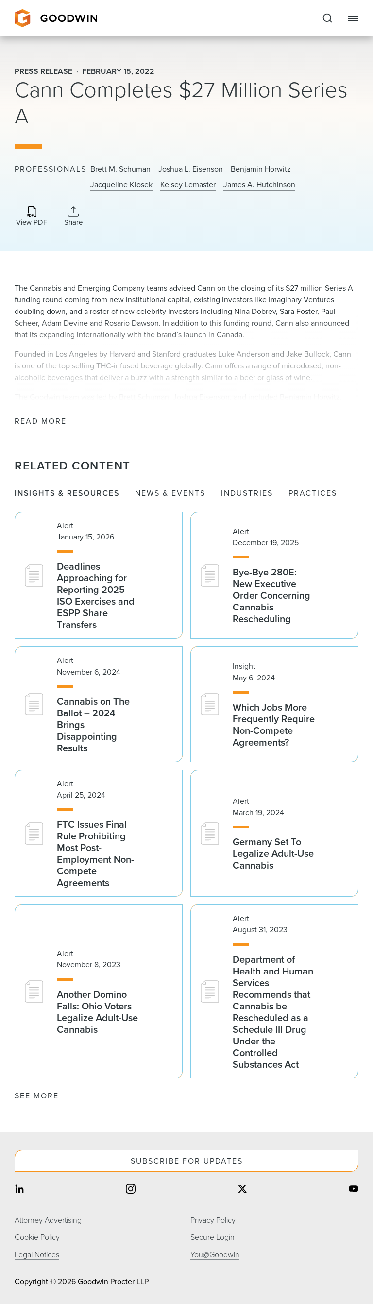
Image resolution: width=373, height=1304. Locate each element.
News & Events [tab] (170, 493)
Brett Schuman (144, 396)
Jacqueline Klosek (121, 184)
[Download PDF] (32, 216)
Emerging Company (111, 288)
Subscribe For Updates (187, 1160)
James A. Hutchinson (259, 184)
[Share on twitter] (242, 1189)
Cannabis (45, 288)
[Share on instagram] (131, 1189)
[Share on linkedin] (19, 1189)
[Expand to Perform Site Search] (327, 18)
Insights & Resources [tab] (67, 493)
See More (37, 1095)
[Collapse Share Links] (73, 216)
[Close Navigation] (353, 18)
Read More (41, 422)
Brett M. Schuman (120, 169)
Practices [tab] (312, 493)
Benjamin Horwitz (261, 169)
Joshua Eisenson (201, 396)
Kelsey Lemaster (188, 184)
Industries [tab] (247, 493)
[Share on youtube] (353, 1189)
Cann (342, 354)
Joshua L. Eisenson (190, 169)
